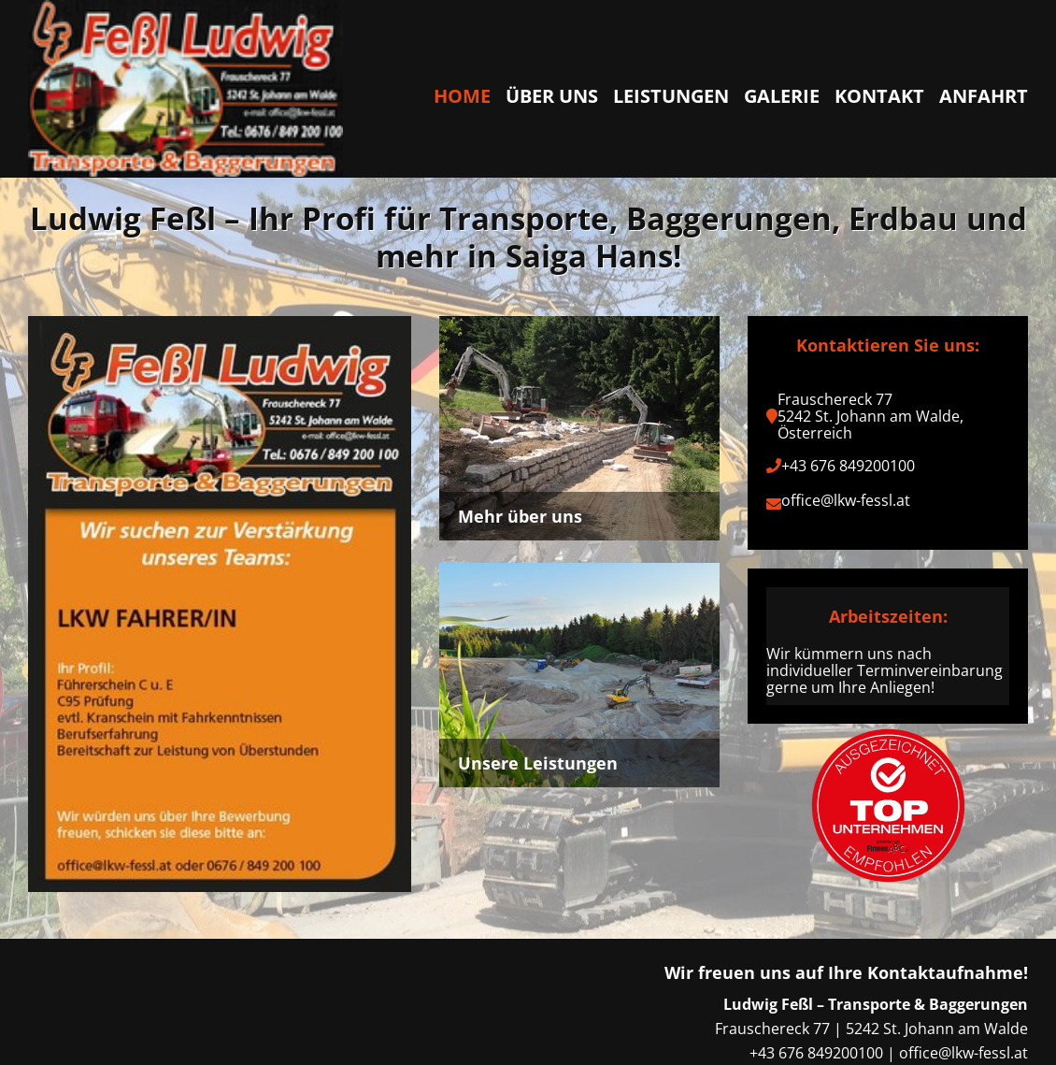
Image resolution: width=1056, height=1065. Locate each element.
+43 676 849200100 (848, 465)
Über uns (552, 95)
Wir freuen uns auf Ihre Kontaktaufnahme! (846, 972)
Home (462, 95)
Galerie (782, 95)
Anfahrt (983, 95)
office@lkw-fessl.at (845, 500)
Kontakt (879, 95)
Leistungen (671, 95)
